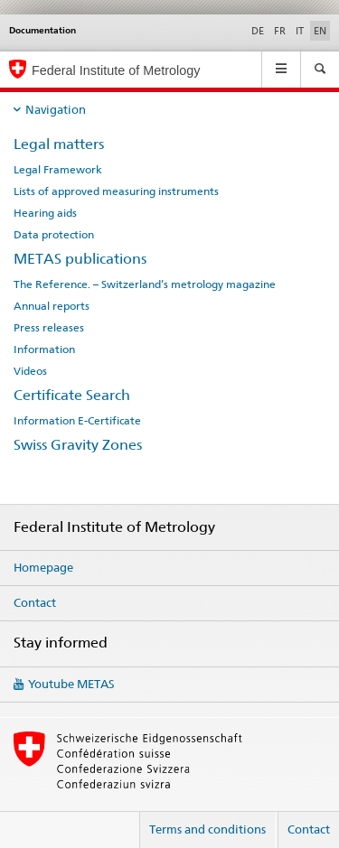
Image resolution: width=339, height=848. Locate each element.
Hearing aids (45, 213)
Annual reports (51, 306)
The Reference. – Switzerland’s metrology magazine (145, 284)
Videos (30, 371)
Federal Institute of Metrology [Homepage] (116, 70)
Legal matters (59, 144)
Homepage (43, 567)
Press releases (49, 327)
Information (44, 349)
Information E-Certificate (77, 421)
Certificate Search (72, 395)
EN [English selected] (320, 30)
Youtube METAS (71, 683)
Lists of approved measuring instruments (116, 191)
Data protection (54, 234)
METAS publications (80, 258)
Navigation (55, 109)
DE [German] (257, 30)
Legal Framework (58, 169)
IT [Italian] (300, 30)
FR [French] (280, 30)
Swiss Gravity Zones (78, 444)
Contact (35, 602)
